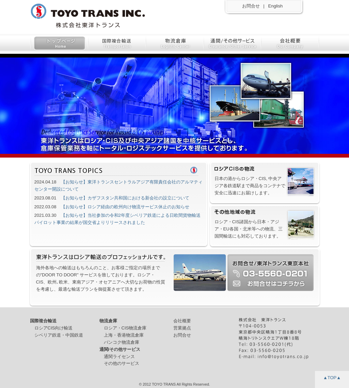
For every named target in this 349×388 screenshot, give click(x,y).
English (275, 6)
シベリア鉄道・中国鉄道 (58, 335)
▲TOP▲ (332, 377)
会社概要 (182, 320)
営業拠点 (182, 327)
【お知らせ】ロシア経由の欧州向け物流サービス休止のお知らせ (125, 206)
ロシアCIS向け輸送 (53, 327)
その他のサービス (121, 363)
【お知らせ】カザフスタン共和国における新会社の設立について (125, 197)
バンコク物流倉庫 (121, 342)
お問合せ (251, 6)
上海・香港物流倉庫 (124, 335)
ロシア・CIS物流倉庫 (125, 327)
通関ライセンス (119, 356)
